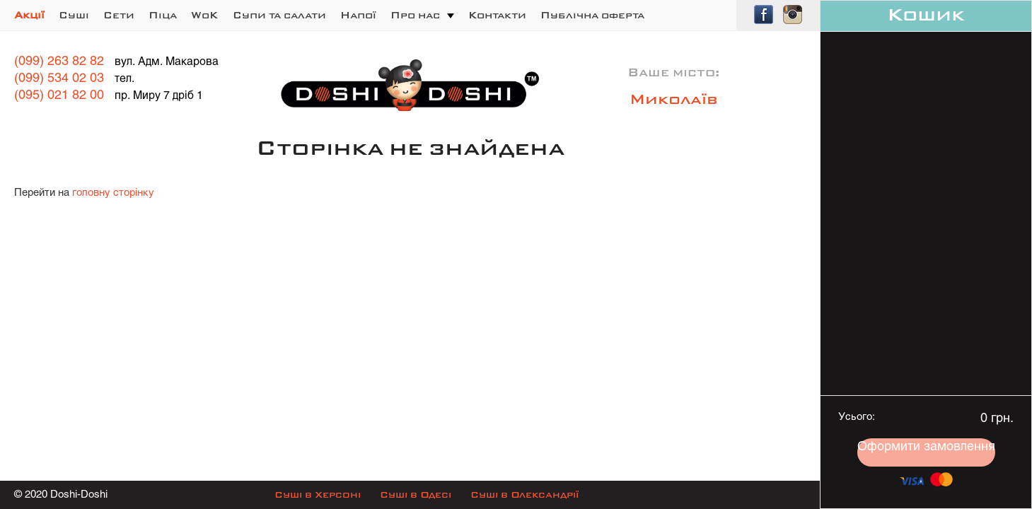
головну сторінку (113, 193)
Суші (74, 15)
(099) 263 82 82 (59, 62)
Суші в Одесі (415, 495)
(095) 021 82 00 (59, 96)
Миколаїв (674, 100)
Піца (163, 15)
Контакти (497, 15)
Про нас (415, 15)
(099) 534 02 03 (59, 79)
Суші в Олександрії (524, 495)
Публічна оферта (592, 15)
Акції (29, 15)
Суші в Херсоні (317, 495)
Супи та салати (279, 15)
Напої (358, 15)
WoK (205, 15)
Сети (118, 15)
